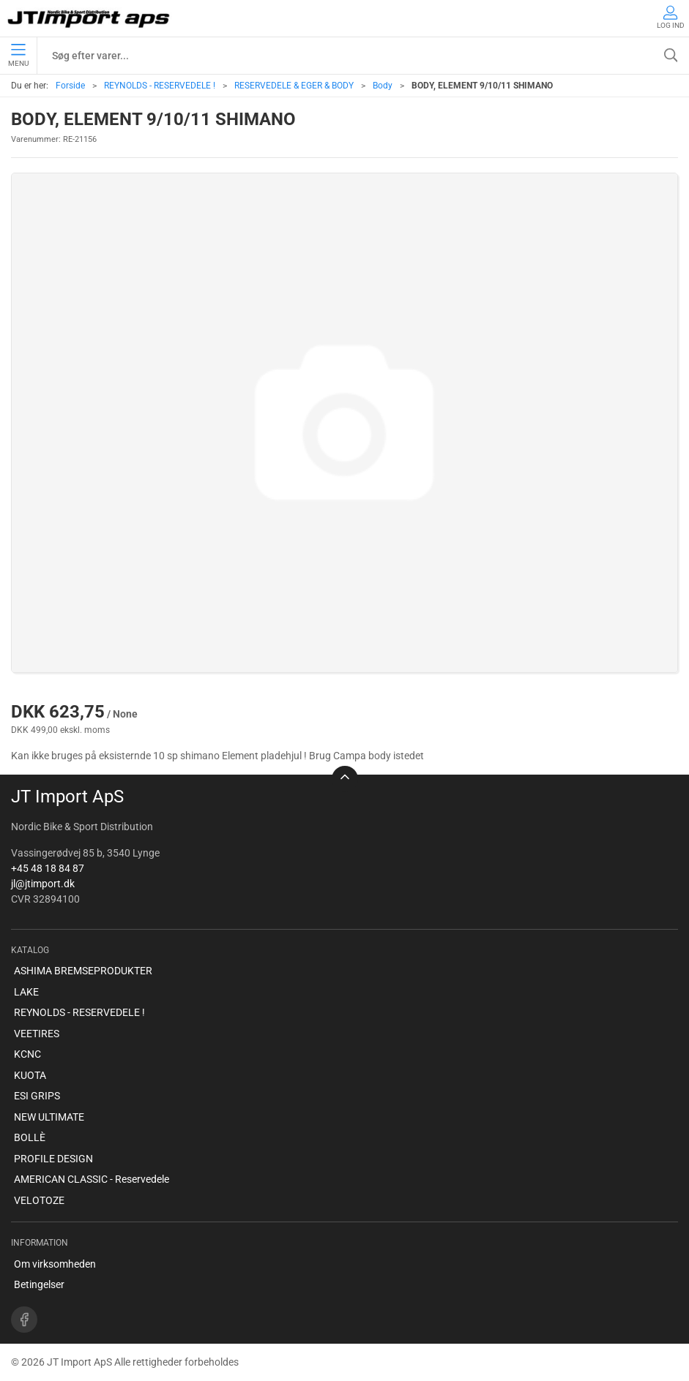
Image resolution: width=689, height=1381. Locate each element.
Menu (18, 55)
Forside (70, 85)
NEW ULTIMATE (49, 1117)
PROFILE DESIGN (53, 1158)
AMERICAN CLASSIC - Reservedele (91, 1179)
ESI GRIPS (37, 1096)
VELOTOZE (39, 1200)
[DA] (89, 18)
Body (382, 85)
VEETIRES (36, 1033)
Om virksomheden (55, 1264)
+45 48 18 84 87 (47, 868)
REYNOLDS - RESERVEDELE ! (159, 85)
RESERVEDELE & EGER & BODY (294, 85)
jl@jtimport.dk (43, 883)
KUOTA (30, 1075)
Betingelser (39, 1284)
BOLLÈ (29, 1137)
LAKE (26, 992)
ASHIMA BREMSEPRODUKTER (83, 971)
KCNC (27, 1054)
